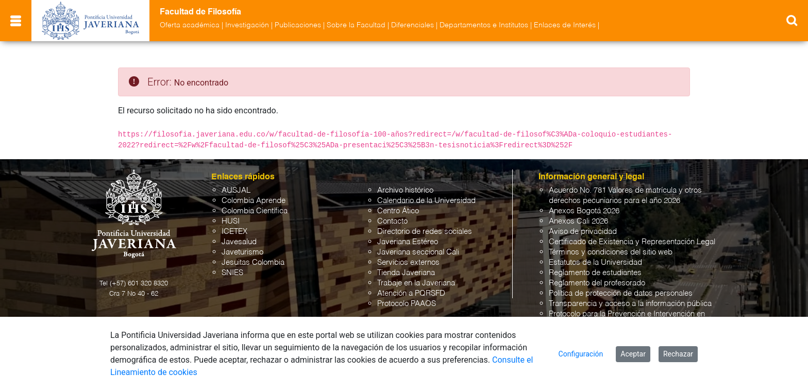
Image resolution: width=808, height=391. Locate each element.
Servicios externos (408, 262)
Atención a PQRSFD (411, 293)
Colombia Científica (255, 211)
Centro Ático (398, 211)
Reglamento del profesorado (597, 283)
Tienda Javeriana (406, 273)
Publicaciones (298, 25)
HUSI (231, 221)
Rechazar (678, 354)
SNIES (232, 273)
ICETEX (234, 231)
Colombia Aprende (253, 201)
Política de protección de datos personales (621, 293)
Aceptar (633, 354)
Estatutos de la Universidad (595, 262)
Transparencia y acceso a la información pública (630, 304)
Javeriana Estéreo (407, 242)
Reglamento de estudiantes (595, 273)
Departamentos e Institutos (484, 25)
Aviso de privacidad (583, 231)
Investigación (247, 25)
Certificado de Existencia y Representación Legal (632, 242)
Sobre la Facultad (356, 25)
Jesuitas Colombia (253, 262)
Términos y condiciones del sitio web (610, 252)
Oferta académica (190, 25)
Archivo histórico (405, 190)
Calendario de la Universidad (426, 201)
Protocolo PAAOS (406, 304)
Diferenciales (412, 25)
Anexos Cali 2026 (578, 221)
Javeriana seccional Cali (418, 252)
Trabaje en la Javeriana (416, 283)
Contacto (392, 221)
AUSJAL (236, 190)
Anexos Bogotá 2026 (584, 211)
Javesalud (239, 242)
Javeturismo (242, 252)
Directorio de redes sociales (424, 231)
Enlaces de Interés (565, 25)
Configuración (581, 354)
